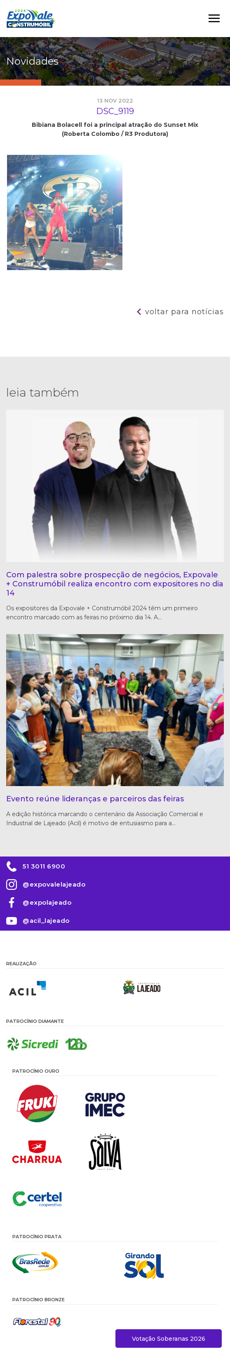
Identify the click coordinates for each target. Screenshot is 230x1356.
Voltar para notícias (184, 311)
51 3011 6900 (44, 866)
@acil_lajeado (46, 920)
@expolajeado (47, 902)
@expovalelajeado (54, 884)
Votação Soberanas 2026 (168, 1338)
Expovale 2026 (31, 18)
